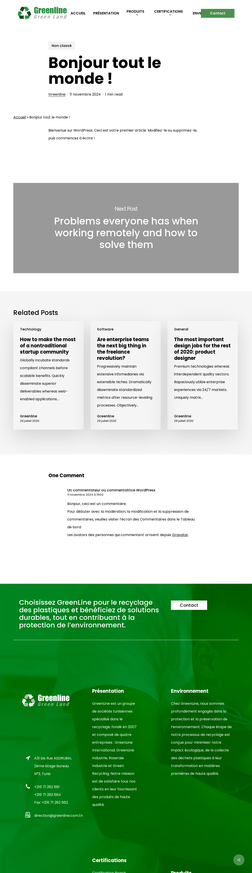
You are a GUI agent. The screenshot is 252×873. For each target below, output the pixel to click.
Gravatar (180, 534)
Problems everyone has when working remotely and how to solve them (126, 228)
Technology (30, 329)
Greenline (56, 94)
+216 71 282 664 (47, 794)
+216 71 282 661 (47, 786)
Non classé (61, 45)
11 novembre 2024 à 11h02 (85, 495)
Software (105, 329)
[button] (189, 605)
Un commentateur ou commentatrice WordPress (111, 490)
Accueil (19, 117)
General (181, 329)
